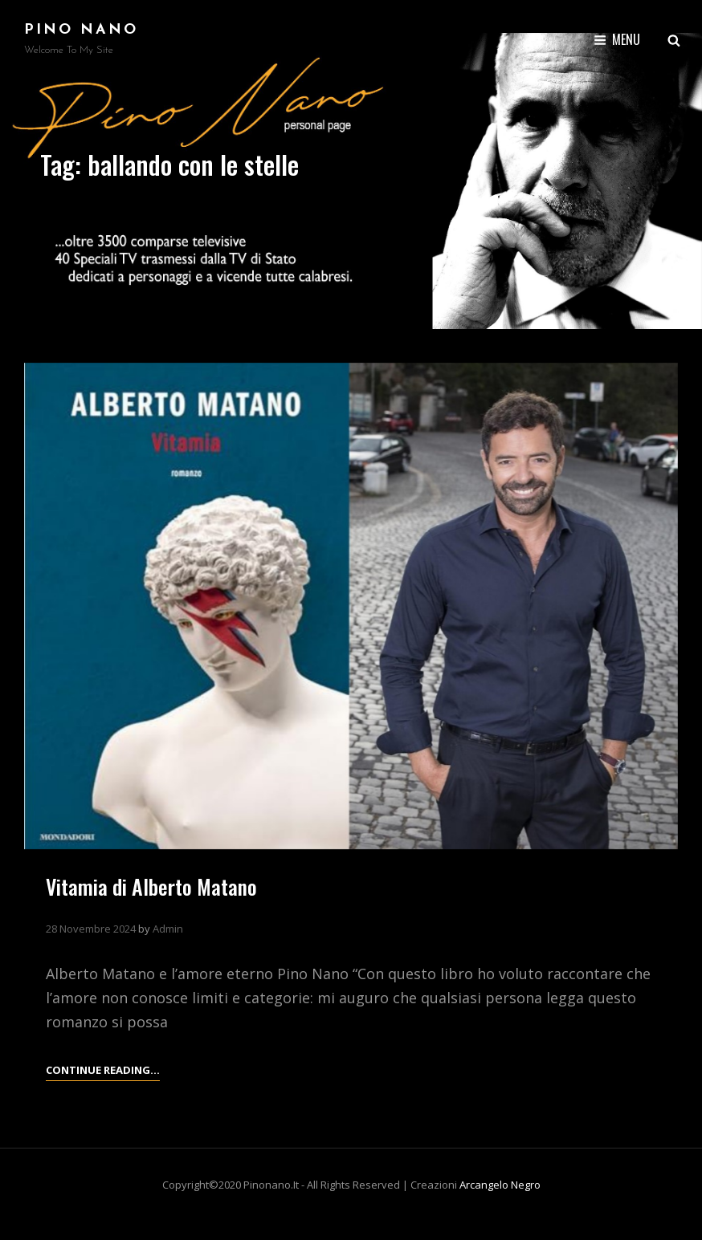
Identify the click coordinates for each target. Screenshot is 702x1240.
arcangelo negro (500, 1184)
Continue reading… (103, 1069)
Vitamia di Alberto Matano (151, 886)
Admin (168, 928)
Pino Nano (81, 30)
